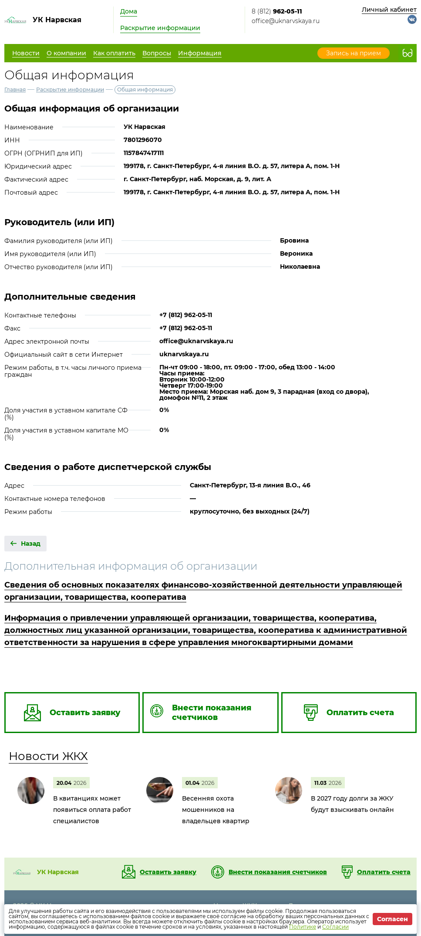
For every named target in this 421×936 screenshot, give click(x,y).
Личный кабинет (389, 10)
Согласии (335, 926)
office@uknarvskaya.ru (286, 21)
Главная (15, 89)
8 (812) (277, 11)
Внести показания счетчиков (278, 872)
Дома (128, 11)
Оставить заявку (168, 872)
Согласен (392, 919)
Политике (302, 926)
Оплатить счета (384, 872)
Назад (30, 543)
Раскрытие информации (160, 28)
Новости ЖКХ (48, 756)
